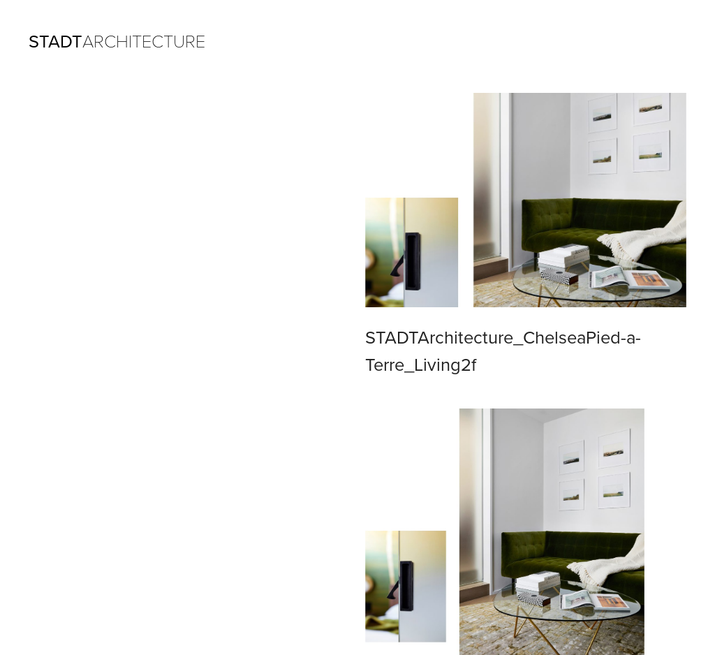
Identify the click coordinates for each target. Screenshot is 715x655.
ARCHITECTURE (117, 41)
